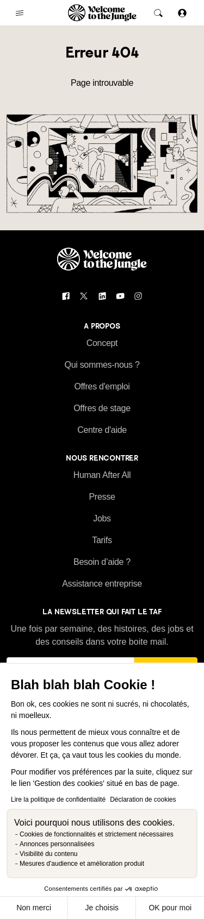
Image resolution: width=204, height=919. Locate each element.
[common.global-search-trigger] (158, 13)
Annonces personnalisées (57, 844)
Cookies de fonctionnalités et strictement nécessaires (97, 834)
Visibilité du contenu (49, 854)
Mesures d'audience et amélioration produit (82, 863)
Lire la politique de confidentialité (58, 799)
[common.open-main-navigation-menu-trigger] (19, 13)
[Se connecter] (182, 13)
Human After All (102, 475)
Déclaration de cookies (143, 799)
